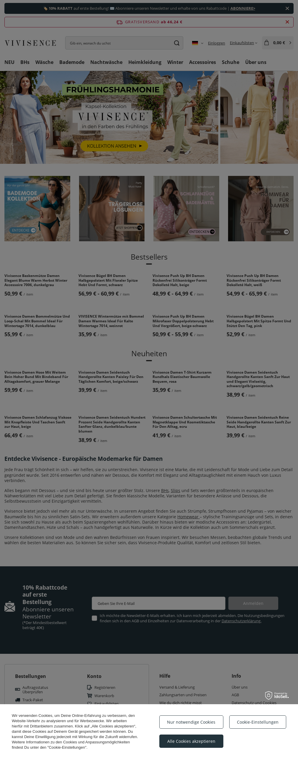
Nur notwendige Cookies (191, 722)
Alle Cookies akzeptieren (191, 741)
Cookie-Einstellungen (258, 722)
